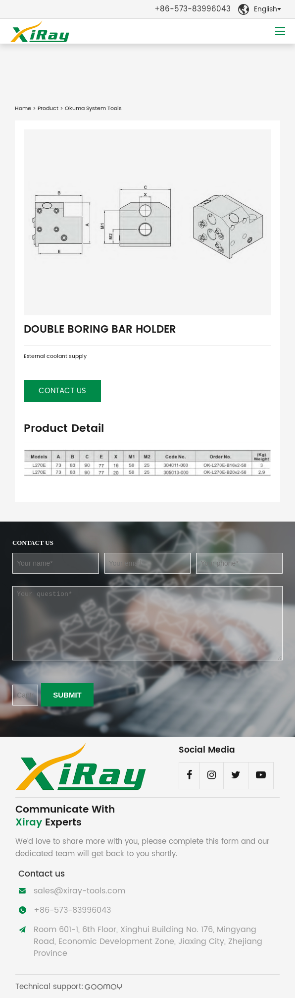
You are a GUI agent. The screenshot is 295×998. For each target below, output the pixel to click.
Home (23, 108)
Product (48, 108)
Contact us (62, 391)
